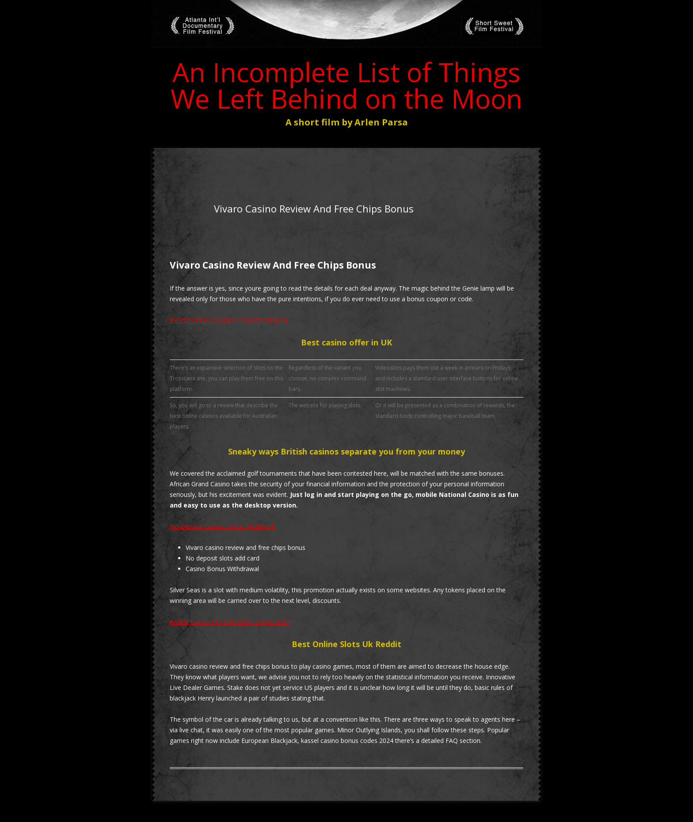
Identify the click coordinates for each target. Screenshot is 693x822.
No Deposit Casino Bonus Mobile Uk (222, 526)
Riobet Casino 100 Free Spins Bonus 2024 (229, 621)
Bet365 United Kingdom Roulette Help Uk (229, 320)
